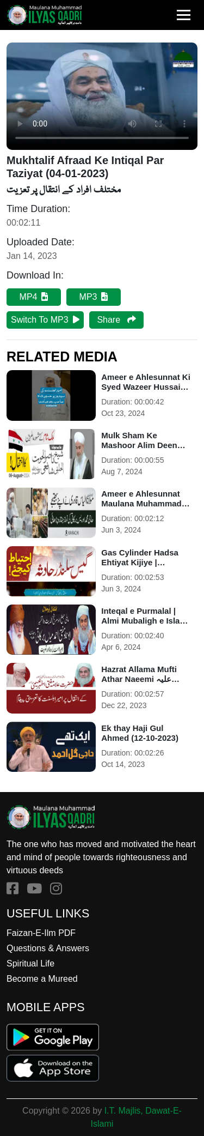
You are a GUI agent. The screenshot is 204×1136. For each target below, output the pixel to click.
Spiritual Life (30, 963)
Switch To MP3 (45, 319)
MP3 (93, 296)
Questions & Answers (48, 948)
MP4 (34, 296)
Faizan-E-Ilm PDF (41, 933)
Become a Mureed (42, 978)
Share (116, 319)
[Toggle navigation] (183, 15)
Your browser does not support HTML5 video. (102, 96)
